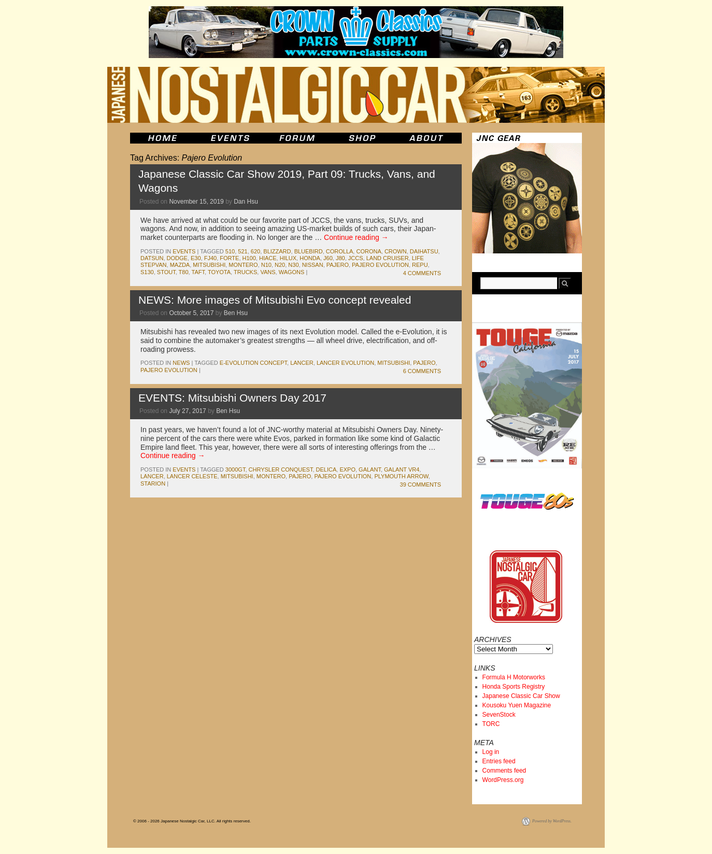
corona (368, 251)
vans (267, 272)
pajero (337, 265)
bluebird (308, 251)
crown (396, 251)
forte (229, 258)
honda (310, 258)
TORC (491, 724)
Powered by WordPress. (552, 821)
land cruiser (387, 258)
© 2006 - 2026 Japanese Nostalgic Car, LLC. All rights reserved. (192, 821)
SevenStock (499, 714)
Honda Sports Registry (513, 686)
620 (255, 251)
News (181, 363)
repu (420, 265)
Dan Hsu (246, 201)
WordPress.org (503, 780)
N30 (293, 265)
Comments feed (504, 770)
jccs (355, 258)
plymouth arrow (401, 476)
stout (166, 272)
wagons (292, 272)
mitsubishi (209, 265)
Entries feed (499, 761)
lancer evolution (345, 363)
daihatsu (424, 251)
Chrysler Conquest (281, 469)
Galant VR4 (401, 469)
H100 (249, 258)
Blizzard (277, 251)
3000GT (235, 469)
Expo (347, 469)
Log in (491, 752)
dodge (177, 258)
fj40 (210, 258)
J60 (328, 258)
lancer (302, 363)
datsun (151, 258)
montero (243, 265)
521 (242, 251)
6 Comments (422, 371)
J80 (340, 258)
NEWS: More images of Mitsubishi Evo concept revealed (274, 300)
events (184, 251)
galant (370, 469)
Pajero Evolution (380, 265)
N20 (280, 265)
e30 (196, 258)
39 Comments (420, 484)
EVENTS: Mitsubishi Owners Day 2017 (232, 398)
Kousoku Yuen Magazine (516, 705)
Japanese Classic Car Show (521, 696)
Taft (198, 272)
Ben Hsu (236, 313)
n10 (266, 265)
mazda (180, 265)
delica (326, 469)
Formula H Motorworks (513, 677)
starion (152, 483)
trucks (245, 272)
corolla (339, 251)
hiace (268, 258)
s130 (147, 272)
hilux (288, 258)
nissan (312, 265)
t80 (184, 272)
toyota (219, 272)
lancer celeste (192, 476)
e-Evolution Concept (253, 363)
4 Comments (422, 273)
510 (230, 251)
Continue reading (356, 237)
